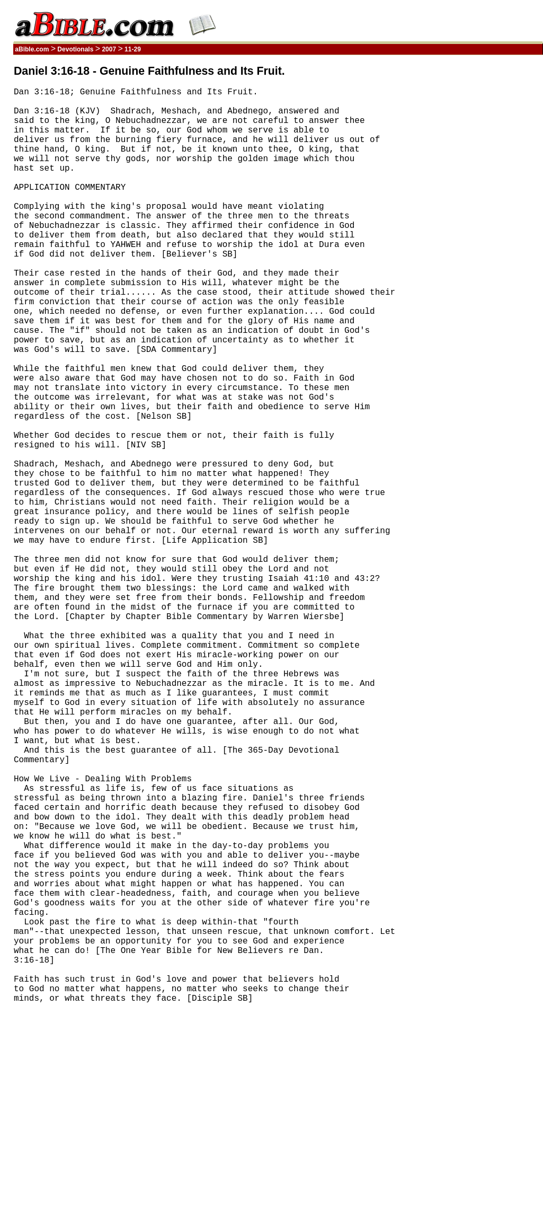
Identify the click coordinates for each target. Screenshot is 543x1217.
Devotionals (75, 49)
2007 (109, 49)
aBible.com (32, 49)
